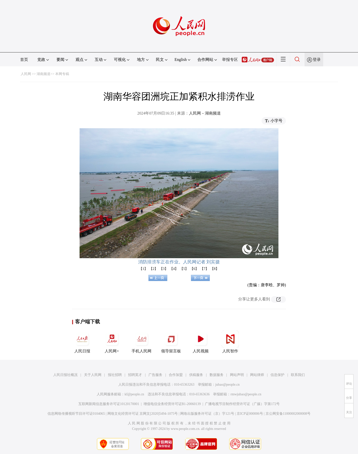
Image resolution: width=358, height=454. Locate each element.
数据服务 (217, 375)
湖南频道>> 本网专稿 (53, 74)
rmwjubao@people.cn (245, 394)
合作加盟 (176, 375)
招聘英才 (135, 375)
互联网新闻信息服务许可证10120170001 (108, 404)
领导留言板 (171, 341)
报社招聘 (115, 375)
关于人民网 (92, 375)
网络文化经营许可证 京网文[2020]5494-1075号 (142, 413)
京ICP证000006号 (250, 413)
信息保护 (277, 375)
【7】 (204, 269)
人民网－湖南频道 (205, 113)
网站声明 (237, 375)
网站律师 (257, 375)
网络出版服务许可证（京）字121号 (207, 413)
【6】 (194, 269)
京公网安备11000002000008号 (288, 413)
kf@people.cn (134, 394)
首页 (24, 59)
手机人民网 (141, 341)
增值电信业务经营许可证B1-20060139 (172, 404)
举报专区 (230, 59)
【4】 (174, 269)
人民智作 (230, 341)
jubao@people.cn (227, 384)
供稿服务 (196, 375)
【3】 (163, 269)
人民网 (26, 74)
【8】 (214, 269)
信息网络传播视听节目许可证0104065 (76, 413)
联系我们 (298, 375)
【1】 (143, 269)
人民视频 (200, 341)
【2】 (153, 269)
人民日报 (82, 341)
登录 (317, 59)
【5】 (184, 269)
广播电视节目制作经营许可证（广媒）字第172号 (242, 404)
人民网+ (112, 341)
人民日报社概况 (65, 375)
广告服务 (155, 375)
